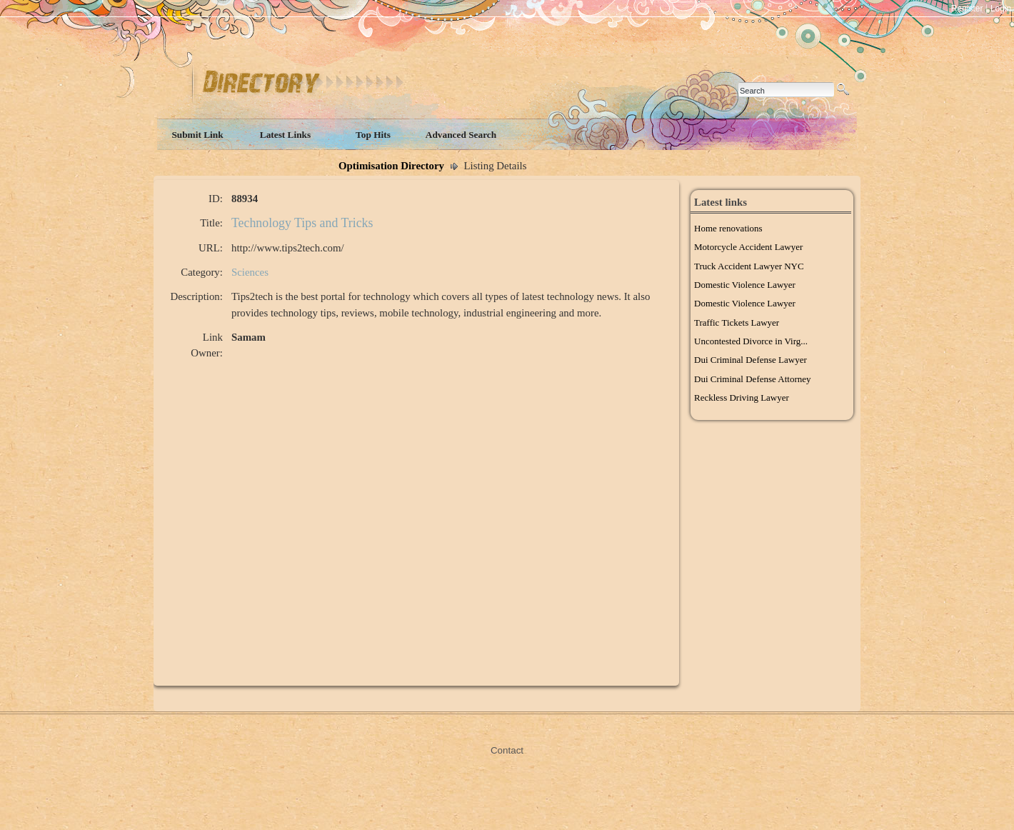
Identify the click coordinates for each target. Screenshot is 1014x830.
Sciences (249, 272)
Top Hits (373, 134)
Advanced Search (461, 134)
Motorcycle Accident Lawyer (748, 246)
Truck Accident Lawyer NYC (749, 266)
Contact (507, 750)
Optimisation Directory (391, 165)
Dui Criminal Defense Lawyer (750, 359)
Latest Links (285, 134)
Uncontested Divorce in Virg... (751, 341)
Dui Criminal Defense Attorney (752, 379)
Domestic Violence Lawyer (744, 284)
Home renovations (728, 228)
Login (1000, 9)
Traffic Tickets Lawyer (736, 322)
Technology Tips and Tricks (302, 223)
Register (967, 9)
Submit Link (197, 134)
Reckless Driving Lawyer (741, 397)
